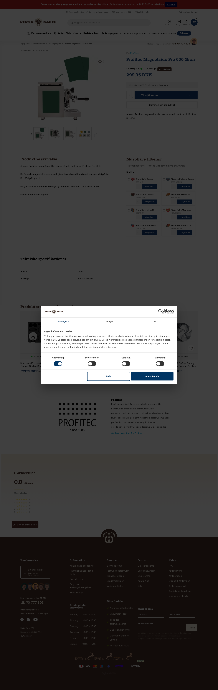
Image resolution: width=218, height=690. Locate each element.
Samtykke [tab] (63, 321)
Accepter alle (152, 376)
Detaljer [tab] (109, 321)
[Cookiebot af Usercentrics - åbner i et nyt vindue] (160, 311)
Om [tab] (154, 321)
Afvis (108, 376)
